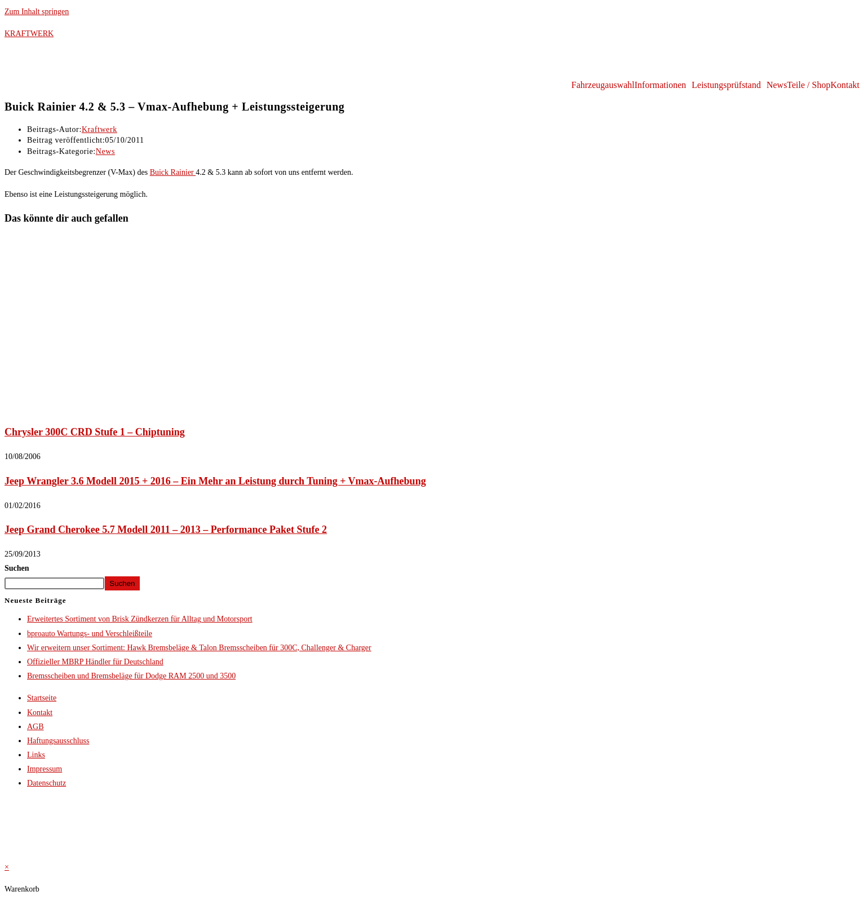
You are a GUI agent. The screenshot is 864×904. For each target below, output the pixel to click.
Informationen (660, 85)
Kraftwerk (99, 129)
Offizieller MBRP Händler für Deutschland (95, 662)
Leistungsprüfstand (726, 85)
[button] (663, 85)
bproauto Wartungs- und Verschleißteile (89, 633)
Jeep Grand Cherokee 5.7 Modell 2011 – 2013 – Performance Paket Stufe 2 (166, 529)
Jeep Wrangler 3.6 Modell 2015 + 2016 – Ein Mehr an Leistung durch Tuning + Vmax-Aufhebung (215, 481)
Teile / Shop (808, 85)
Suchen (17, 568)
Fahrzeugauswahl (603, 85)
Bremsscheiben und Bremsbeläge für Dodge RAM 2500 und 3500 (131, 676)
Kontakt (844, 85)
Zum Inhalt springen (37, 11)
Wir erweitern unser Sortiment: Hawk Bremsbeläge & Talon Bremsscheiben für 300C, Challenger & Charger (199, 647)
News (776, 85)
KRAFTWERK (29, 33)
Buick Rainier (173, 172)
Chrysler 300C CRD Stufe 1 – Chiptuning (95, 432)
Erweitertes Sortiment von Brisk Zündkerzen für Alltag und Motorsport (139, 619)
